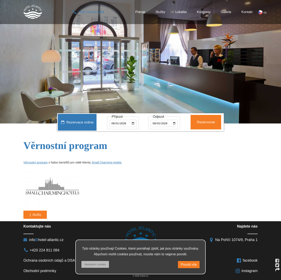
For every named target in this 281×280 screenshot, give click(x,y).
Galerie (226, 12)
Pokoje (140, 12)
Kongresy (204, 12)
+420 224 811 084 (88, 12)
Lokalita (181, 12)
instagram (246, 271)
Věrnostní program (35, 162)
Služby (160, 12)
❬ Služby (35, 214)
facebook (247, 260)
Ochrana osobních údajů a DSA (49, 260)
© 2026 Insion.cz (140, 276)
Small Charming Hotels (106, 162)
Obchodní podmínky (39, 271)
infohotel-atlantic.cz (43, 240)
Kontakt (246, 12)
